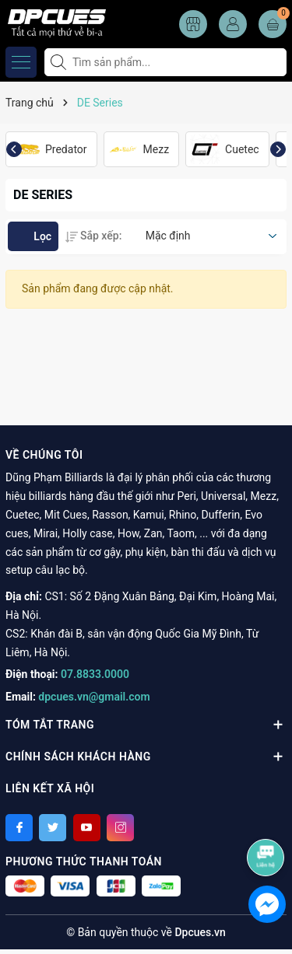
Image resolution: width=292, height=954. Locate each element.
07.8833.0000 (95, 674)
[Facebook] (19, 827)
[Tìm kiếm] (60, 62)
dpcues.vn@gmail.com (94, 696)
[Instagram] (120, 827)
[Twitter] (52, 827)
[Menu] (21, 62)
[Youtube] (86, 827)
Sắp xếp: (93, 235)
